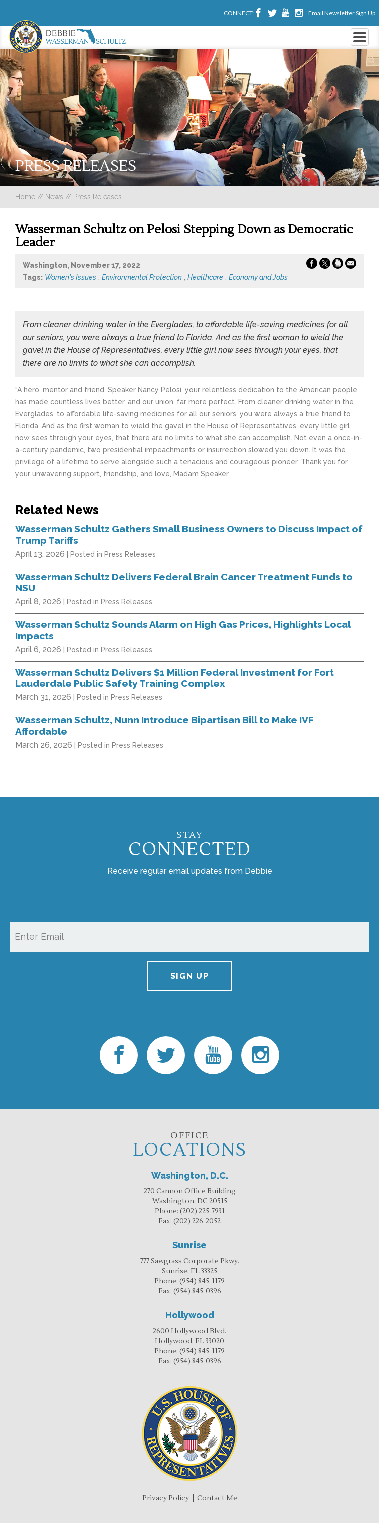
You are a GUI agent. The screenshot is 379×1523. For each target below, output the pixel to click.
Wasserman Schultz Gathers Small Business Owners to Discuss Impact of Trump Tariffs (189, 534)
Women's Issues (70, 277)
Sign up (189, 976)
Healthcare (205, 277)
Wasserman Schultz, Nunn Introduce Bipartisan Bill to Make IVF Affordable (164, 725)
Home (25, 197)
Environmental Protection (142, 277)
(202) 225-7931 (202, 1211)
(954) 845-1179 (202, 1281)
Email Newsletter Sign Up (341, 13)
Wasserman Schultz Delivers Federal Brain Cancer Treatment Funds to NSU (184, 582)
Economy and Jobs (258, 277)
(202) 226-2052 (197, 1221)
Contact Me (217, 1498)
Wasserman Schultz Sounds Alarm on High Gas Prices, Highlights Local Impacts (183, 630)
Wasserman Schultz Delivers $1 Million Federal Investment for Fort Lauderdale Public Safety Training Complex (174, 678)
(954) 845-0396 (197, 1291)
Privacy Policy (165, 1498)
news (54, 197)
